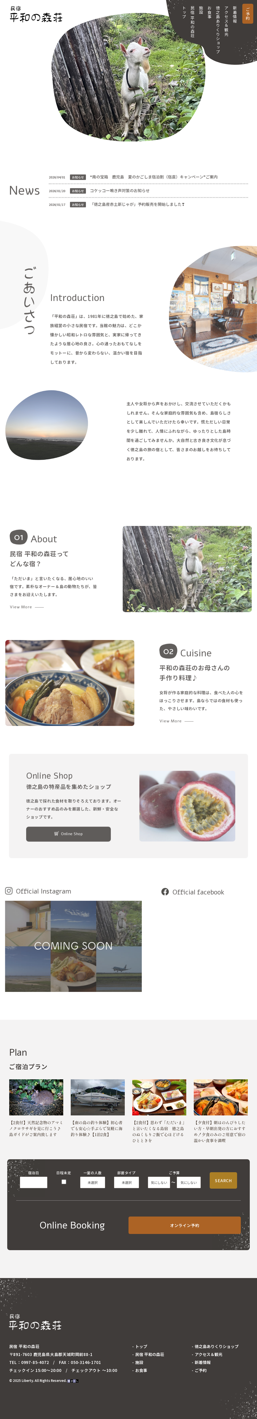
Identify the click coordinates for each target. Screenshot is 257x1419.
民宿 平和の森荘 (192, 22)
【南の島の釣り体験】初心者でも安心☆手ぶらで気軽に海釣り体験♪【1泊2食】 (97, 1128)
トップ (184, 12)
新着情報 (235, 14)
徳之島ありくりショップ (218, 30)
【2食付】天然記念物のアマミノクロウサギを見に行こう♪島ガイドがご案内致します (36, 1128)
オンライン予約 (184, 1225)
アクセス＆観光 (226, 21)
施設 (201, 10)
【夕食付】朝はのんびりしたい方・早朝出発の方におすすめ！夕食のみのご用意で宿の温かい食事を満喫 (220, 1131)
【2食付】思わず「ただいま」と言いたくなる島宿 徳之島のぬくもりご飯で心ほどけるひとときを (159, 1131)
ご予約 (248, 13)
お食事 (209, 12)
